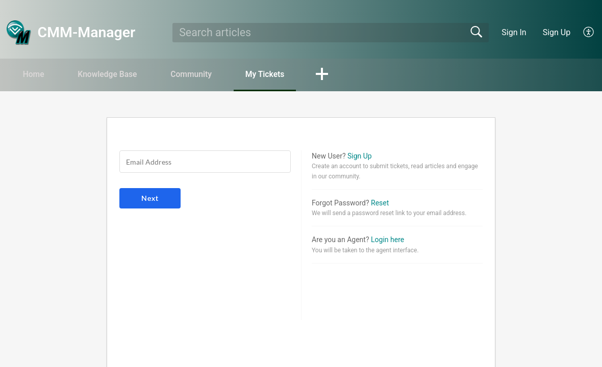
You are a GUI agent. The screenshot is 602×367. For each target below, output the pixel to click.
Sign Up (557, 32)
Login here (387, 240)
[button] (335, 75)
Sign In (513, 32)
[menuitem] (589, 32)
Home (35, 74)
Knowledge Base (112, 74)
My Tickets (276, 74)
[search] (330, 32)
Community (200, 74)
